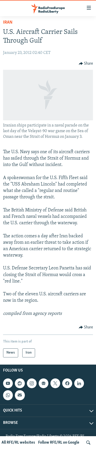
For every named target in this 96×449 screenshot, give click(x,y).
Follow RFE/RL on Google (58, 443)
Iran (8, 22)
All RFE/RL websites (18, 443)
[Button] (86, 63)
